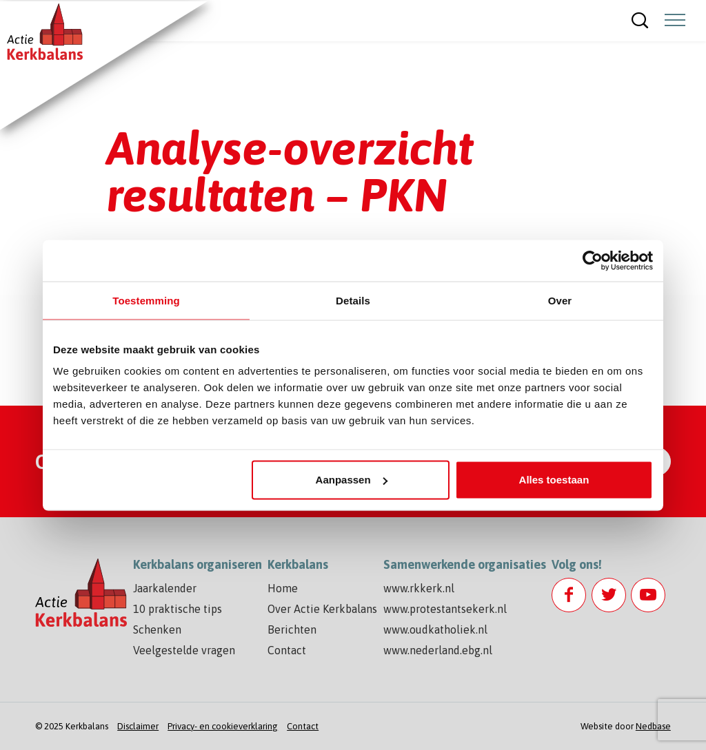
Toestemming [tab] (146, 300)
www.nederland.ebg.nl (437, 650)
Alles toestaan (554, 480)
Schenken (157, 629)
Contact (287, 650)
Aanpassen (351, 480)
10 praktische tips (177, 609)
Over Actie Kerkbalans (322, 609)
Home (283, 588)
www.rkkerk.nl (418, 588)
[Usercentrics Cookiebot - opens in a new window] (592, 260)
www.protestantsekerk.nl (445, 609)
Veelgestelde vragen (184, 650)
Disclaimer (138, 726)
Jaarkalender (164, 588)
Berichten (292, 629)
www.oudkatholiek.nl (435, 629)
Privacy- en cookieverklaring (223, 726)
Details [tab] (353, 300)
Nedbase (653, 726)
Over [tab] (560, 300)
